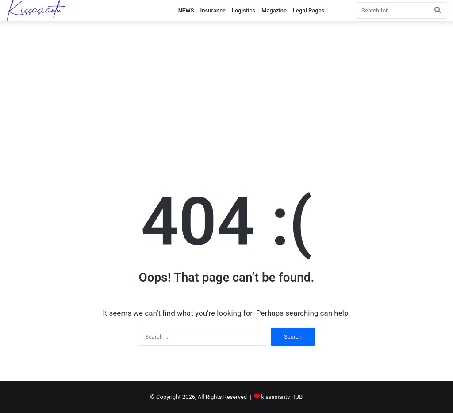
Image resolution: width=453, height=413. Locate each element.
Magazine (274, 10)
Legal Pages (308, 10)
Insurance (213, 10)
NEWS (186, 10)
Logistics (243, 10)
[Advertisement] (226, 96)
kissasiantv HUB (282, 397)
